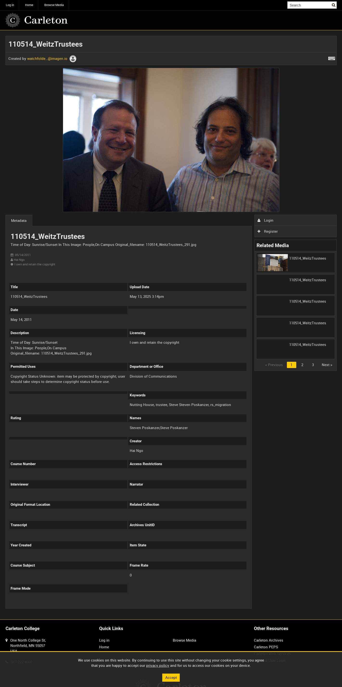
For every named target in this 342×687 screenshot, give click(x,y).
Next (327, 364)
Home (29, 5)
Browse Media (54, 5)
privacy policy (157, 665)
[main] (171, 325)
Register (268, 231)
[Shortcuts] (331, 57)
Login (265, 220)
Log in (10, 5)
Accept (171, 677)
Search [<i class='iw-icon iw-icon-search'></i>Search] (334, 4)
